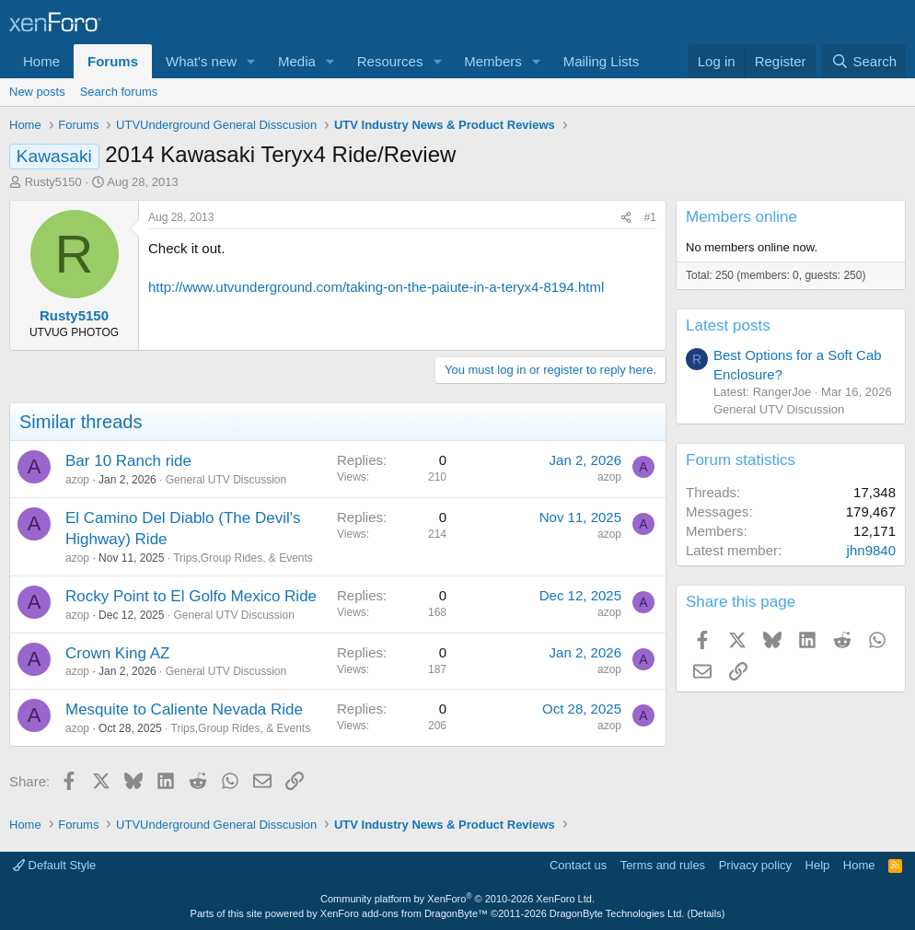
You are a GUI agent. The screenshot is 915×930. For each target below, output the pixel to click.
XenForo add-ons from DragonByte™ (404, 913)
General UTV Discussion (226, 479)
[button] (251, 61)
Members (493, 61)
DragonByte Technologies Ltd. (617, 913)
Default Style (54, 865)
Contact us (578, 865)
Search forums (119, 92)
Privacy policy (755, 865)
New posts (37, 92)
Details (706, 913)
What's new (201, 61)
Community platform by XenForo (457, 898)
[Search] (864, 61)
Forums (112, 61)
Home (41, 61)
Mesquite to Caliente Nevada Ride (184, 709)
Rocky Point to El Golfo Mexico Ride (191, 596)
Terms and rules (662, 865)
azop (77, 479)
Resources (390, 61)
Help (817, 865)
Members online (741, 217)
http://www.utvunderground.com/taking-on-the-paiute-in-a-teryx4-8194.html (376, 287)
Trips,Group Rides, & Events (243, 558)
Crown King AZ (117, 653)
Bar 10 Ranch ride (128, 461)
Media (297, 61)
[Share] (626, 217)
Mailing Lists (601, 61)
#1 (650, 217)
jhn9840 (871, 550)
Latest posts (728, 325)
